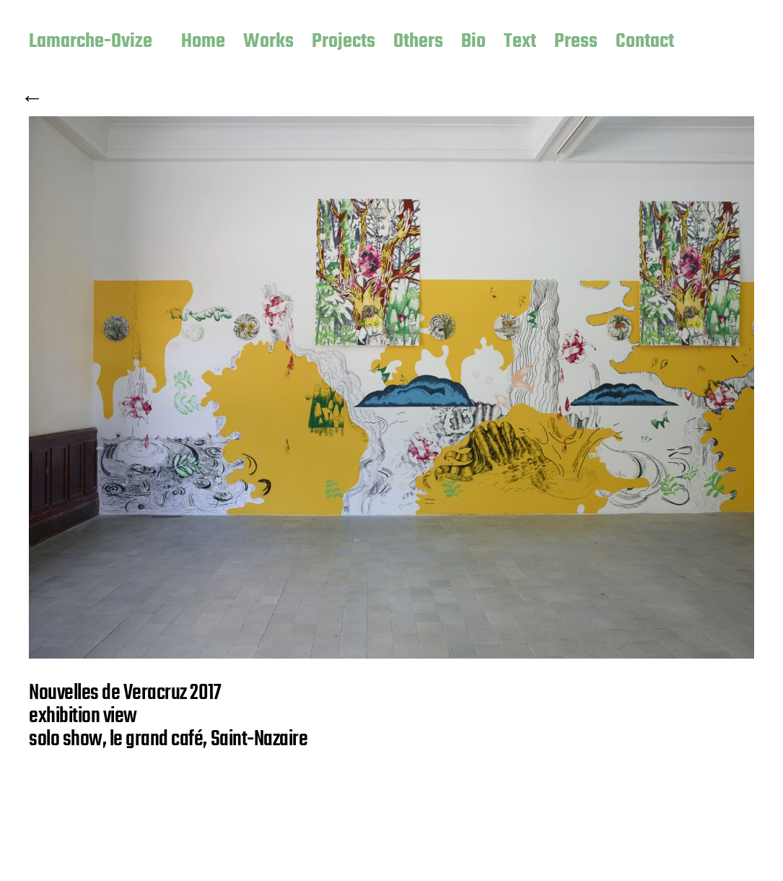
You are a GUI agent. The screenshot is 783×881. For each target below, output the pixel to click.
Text (520, 42)
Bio (473, 42)
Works (268, 42)
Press (576, 42)
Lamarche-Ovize (90, 42)
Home (203, 42)
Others (418, 42)
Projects (343, 42)
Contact (645, 42)
